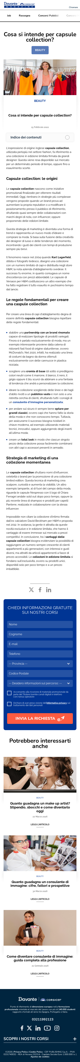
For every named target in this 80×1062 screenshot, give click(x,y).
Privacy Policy (21, 1051)
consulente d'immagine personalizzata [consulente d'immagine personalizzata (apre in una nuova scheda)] (38, 402)
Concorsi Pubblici (48, 15)
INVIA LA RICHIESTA (40, 718)
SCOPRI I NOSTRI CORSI (26, 1039)
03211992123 (42, 1019)
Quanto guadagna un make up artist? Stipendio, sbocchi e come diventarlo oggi (40, 807)
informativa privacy (57, 703)
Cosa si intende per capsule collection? (40, 115)
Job (9, 15)
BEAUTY (40, 50)
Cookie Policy (36, 1051)
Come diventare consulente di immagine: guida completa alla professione (40, 958)
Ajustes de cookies (40, 1057)
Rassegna (24, 15)
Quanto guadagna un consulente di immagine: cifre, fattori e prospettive (40, 883)
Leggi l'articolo (40, 824)
